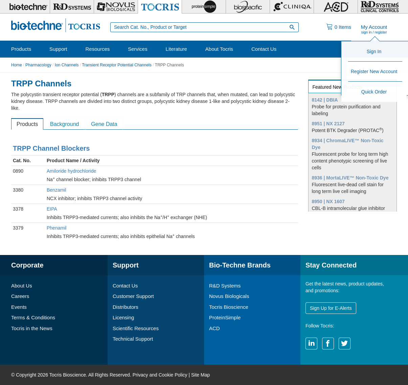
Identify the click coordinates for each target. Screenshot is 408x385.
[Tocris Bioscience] (160, 7)
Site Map (200, 375)
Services (138, 49)
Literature (176, 49)
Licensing (123, 317)
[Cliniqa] (292, 7)
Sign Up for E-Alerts (331, 308)
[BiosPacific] (248, 7)
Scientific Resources (136, 328)
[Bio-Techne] (28, 7)
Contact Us (263, 49)
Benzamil (56, 190)
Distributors (125, 307)
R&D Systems (225, 285)
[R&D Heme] (380, 7)
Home (16, 65)
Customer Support (133, 296)
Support (58, 49)
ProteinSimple (225, 317)
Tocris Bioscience (228, 307)
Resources (98, 49)
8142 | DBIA (325, 100)
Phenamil (56, 228)
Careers (20, 296)
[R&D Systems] (72, 7)
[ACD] (336, 7)
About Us (21, 285)
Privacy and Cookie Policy (160, 375)
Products (21, 49)
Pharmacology (38, 65)
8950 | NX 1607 (328, 201)
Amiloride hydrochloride (71, 171)
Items (343, 27)
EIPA (52, 209)
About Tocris (219, 49)
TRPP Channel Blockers (51, 148)
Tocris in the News (31, 328)
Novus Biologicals (229, 296)
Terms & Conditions (33, 317)
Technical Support (133, 339)
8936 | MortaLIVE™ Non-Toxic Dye (350, 177)
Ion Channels (67, 65)
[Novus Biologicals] (116, 7)
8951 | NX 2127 (328, 123)
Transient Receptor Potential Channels (117, 65)
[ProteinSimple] (204, 7)
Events (19, 307)
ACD (214, 328)
